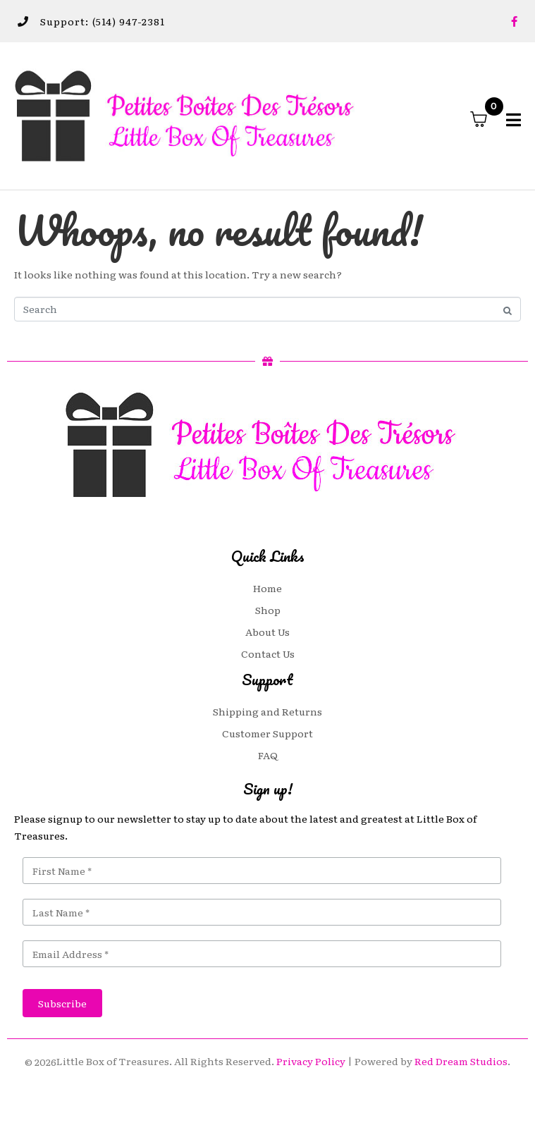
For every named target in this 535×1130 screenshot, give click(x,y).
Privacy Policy (310, 1061)
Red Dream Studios (461, 1061)
